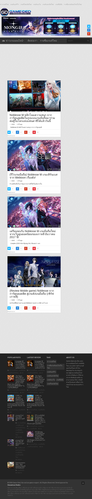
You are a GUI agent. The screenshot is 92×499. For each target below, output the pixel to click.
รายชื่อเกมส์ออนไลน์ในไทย (73, 4)
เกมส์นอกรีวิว (14, 4)
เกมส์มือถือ (58, 4)
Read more (11, 136)
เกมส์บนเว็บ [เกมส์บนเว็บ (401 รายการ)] (51, 380)
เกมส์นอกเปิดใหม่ (48, 4)
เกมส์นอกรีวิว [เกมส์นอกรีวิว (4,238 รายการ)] (51, 372)
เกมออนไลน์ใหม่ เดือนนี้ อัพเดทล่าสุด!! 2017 (20, 442)
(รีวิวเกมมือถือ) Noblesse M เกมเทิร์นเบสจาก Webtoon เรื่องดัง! (34, 176)
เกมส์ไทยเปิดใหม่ (26, 4)
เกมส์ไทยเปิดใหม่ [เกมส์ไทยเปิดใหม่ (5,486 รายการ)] (52, 384)
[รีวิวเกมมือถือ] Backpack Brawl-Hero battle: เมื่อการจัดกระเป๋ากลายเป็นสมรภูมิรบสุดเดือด (36, 419)
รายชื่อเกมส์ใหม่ (48, 40)
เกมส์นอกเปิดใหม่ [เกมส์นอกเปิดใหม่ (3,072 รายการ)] (52, 376)
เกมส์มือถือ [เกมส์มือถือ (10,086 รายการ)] (59, 380)
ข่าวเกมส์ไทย (4, 4)
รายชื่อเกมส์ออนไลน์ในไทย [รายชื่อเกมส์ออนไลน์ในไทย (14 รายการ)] (54, 367)
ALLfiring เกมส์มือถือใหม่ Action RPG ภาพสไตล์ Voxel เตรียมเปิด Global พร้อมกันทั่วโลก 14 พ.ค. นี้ (36, 437)
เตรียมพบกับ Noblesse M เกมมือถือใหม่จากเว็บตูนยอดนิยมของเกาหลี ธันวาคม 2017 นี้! (33, 234)
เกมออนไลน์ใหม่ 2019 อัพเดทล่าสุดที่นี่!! (20, 417)
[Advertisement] (46, 62)
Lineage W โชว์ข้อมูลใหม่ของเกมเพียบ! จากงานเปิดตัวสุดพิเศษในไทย (20, 364)
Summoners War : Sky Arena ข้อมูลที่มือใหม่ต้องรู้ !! (20, 465)
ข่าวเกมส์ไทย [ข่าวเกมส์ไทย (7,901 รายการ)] (51, 361)
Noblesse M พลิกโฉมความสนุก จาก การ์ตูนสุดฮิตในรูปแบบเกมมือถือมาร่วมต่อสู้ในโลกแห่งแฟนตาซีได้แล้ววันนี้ (32, 117)
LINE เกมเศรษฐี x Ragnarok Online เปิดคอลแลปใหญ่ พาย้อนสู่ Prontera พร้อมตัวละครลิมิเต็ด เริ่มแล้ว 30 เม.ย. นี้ (16, 401)
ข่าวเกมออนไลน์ (14, 40)
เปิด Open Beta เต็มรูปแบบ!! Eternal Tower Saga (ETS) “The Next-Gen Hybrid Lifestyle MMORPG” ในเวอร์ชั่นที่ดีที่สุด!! (16, 382)
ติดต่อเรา (32, 40)
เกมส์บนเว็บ (37, 4)
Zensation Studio (13, 485)
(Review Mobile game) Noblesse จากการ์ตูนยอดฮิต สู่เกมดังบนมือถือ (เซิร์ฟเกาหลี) (32, 293)
